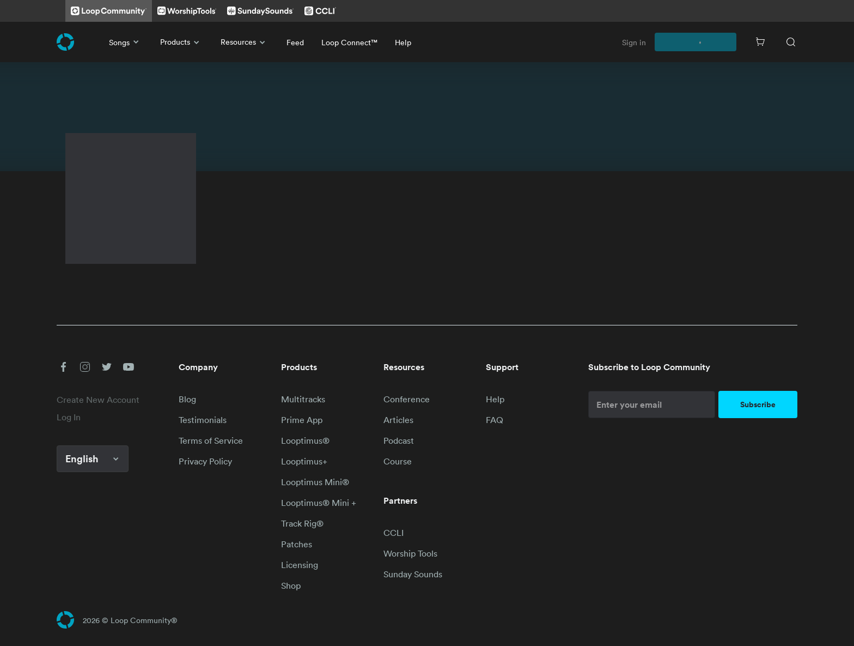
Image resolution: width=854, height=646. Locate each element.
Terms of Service (211, 440)
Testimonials (203, 419)
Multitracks (303, 399)
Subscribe (758, 404)
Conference (406, 399)
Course (397, 461)
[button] (63, 366)
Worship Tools (410, 553)
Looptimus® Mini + (318, 502)
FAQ (494, 419)
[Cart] (760, 42)
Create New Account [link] (98, 399)
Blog (187, 399)
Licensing (299, 564)
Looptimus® (305, 440)
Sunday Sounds (412, 574)
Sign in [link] (634, 42)
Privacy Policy (205, 461)
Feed (295, 42)
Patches (296, 544)
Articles (398, 419)
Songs (126, 42)
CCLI (393, 532)
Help (403, 42)
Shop (291, 585)
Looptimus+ (304, 461)
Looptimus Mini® (315, 481)
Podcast (398, 440)
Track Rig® (302, 523)
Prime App (301, 419)
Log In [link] (69, 417)
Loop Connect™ (349, 42)
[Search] (790, 42)
